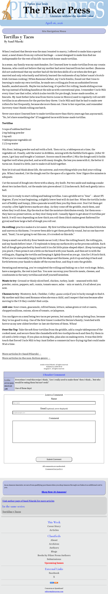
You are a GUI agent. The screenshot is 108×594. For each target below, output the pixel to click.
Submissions (54, 559)
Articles (54, 530)
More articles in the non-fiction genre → (26, 358)
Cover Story (54, 526)
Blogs (54, 551)
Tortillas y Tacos (11, 511)
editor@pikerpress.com (54, 591)
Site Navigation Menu (54, 31)
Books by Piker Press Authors (54, 555)
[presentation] (54, 450)
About (54, 540)
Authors (54, 547)
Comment (54, 418)
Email (54, 408)
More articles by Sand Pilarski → (21, 353)
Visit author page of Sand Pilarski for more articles (28, 500)
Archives (54, 543)
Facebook (54, 572)
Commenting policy (54, 469)
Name (54, 398)
